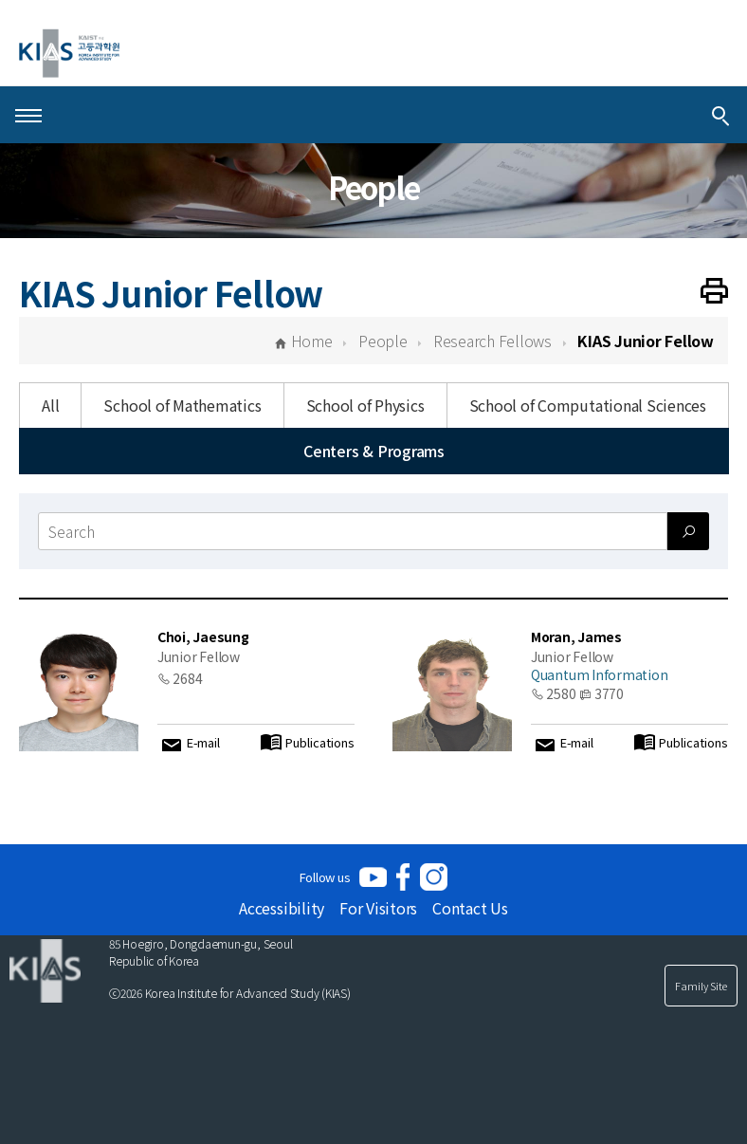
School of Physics (365, 405)
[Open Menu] (28, 114)
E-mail (203, 742)
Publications (320, 742)
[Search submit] (688, 531)
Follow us (325, 877)
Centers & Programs (374, 450)
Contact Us (470, 907)
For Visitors (378, 907)
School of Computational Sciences (587, 405)
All (50, 405)
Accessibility (281, 907)
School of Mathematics (182, 405)
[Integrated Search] (720, 114)
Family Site (701, 985)
